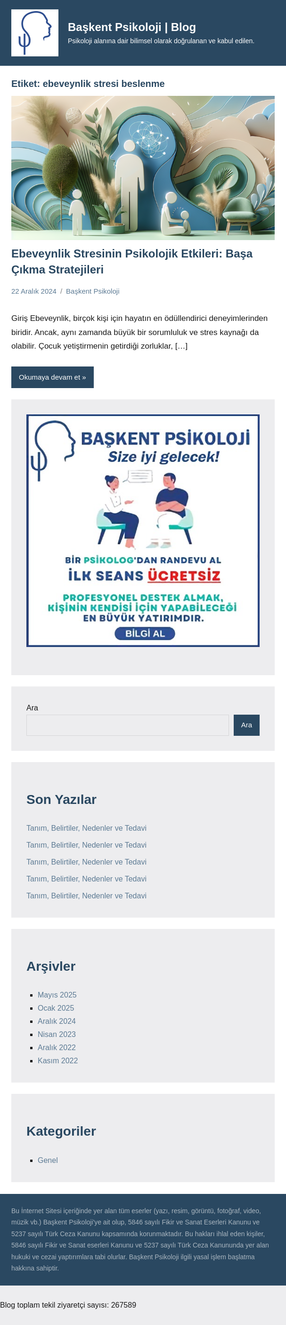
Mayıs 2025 (57, 995)
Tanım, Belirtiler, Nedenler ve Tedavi (86, 828)
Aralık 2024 (57, 1021)
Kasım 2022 (58, 1061)
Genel (48, 1160)
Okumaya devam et (49, 377)
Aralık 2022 (57, 1048)
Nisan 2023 (57, 1034)
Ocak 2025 (56, 1008)
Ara (32, 708)
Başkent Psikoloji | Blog (132, 27)
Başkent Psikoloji (92, 291)
